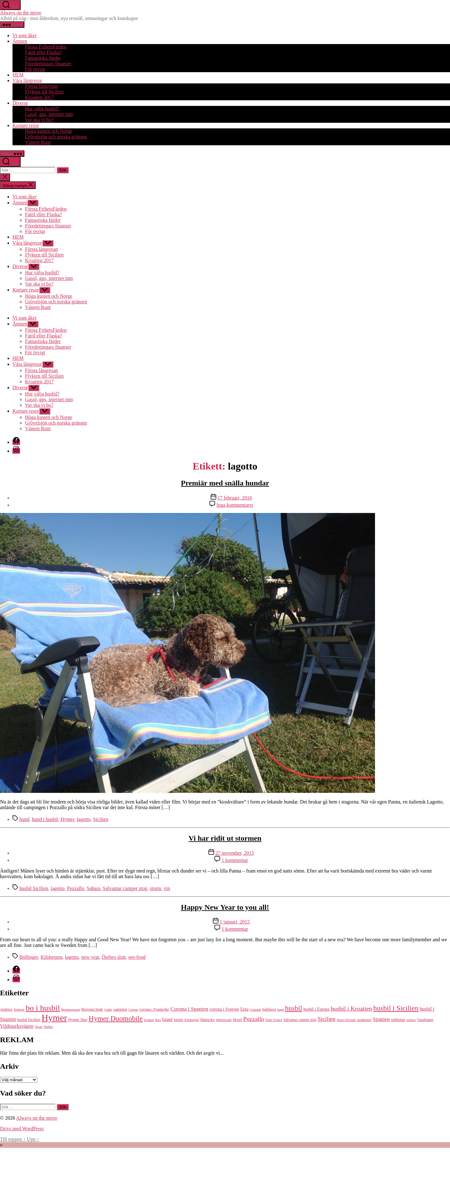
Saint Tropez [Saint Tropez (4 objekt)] (273, 1020)
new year (90, 957)
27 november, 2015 (234, 853)
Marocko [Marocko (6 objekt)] (207, 1019)
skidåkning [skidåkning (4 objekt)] (364, 1020)
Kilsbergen (51, 957)
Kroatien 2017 (39, 97)
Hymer (67, 819)
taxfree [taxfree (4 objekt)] (411, 1020)
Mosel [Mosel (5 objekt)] (237, 1019)
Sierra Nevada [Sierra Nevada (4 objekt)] (346, 1020)
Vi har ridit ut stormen (224, 838)
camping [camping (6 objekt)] (120, 1009)
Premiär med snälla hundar (225, 483)
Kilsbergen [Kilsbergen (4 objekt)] (191, 1020)
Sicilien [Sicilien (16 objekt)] (327, 1019)
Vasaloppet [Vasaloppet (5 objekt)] (425, 1019)
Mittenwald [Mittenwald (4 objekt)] (223, 1020)
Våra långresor (27, 80)
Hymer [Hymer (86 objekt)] (54, 1018)
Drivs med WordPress (22, 1128)
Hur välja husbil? (42, 108)
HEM (18, 74)
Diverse (20, 103)
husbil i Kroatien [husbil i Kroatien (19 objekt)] (351, 1008)
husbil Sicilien (33, 888)
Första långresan (41, 86)
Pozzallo (75, 888)
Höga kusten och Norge (48, 131)
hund (24, 819)
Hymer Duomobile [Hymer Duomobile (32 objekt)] (116, 1018)
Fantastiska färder (43, 58)
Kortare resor (25, 125)
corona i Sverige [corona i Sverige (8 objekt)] (224, 1009)
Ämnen (19, 41)
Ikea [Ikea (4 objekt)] (158, 1020)
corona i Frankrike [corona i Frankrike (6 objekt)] (154, 1009)
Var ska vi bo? (39, 119)
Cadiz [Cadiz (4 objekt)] (108, 1009)
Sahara (94, 888)
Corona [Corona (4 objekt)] (133, 1009)
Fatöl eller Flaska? (43, 52)
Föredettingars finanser (48, 63)
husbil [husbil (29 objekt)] (293, 1008)
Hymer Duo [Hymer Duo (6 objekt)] (77, 1019)
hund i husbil (45, 819)
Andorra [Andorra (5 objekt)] (6, 1009)
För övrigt (35, 69)
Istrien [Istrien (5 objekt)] (178, 1019)
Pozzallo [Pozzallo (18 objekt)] (253, 1019)
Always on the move (20, 12)
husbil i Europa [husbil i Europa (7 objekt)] (316, 1009)
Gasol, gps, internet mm (49, 114)
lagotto (83, 819)
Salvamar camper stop (125, 888)
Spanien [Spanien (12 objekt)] (381, 1019)
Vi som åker (24, 35)
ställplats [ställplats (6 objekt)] (398, 1019)
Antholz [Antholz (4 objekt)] (19, 1009)
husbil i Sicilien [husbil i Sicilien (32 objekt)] (395, 1008)
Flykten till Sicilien (44, 91)
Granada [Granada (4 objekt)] (255, 1009)
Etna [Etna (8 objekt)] (244, 1009)
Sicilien (100, 819)
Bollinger (28, 957)
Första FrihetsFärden (46, 46)
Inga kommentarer (235, 505)
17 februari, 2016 (235, 497)
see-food (137, 957)
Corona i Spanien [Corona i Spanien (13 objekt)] (189, 1009)
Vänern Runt (38, 142)
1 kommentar (235, 860)
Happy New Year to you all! (225, 907)
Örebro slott (114, 957)
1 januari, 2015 (235, 921)
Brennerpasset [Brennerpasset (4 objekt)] (70, 1009)
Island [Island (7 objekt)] (167, 1019)
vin (167, 888)
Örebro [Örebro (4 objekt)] (48, 1026)
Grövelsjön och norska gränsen (56, 136)
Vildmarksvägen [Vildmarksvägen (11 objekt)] (16, 1026)
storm (155, 888)
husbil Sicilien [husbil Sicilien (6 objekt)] (28, 1019)
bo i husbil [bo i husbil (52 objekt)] (43, 1007)
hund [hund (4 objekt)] (280, 1009)
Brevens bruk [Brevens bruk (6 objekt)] (92, 1009)
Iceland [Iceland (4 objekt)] (149, 1020)
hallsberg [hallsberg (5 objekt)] (269, 1009)
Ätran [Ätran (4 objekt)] (38, 1026)
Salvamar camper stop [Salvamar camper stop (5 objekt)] (299, 1019)
